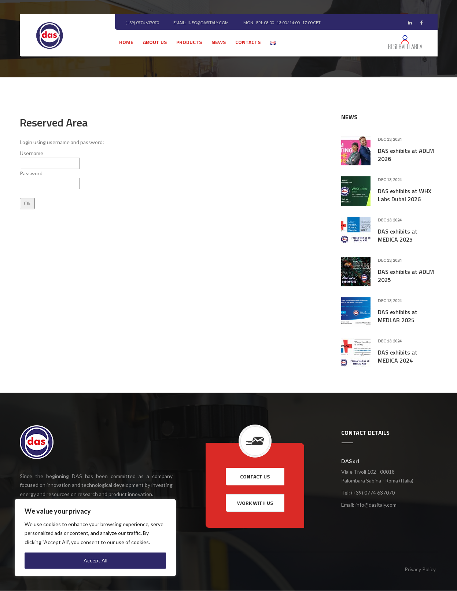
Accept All (95, 560)
